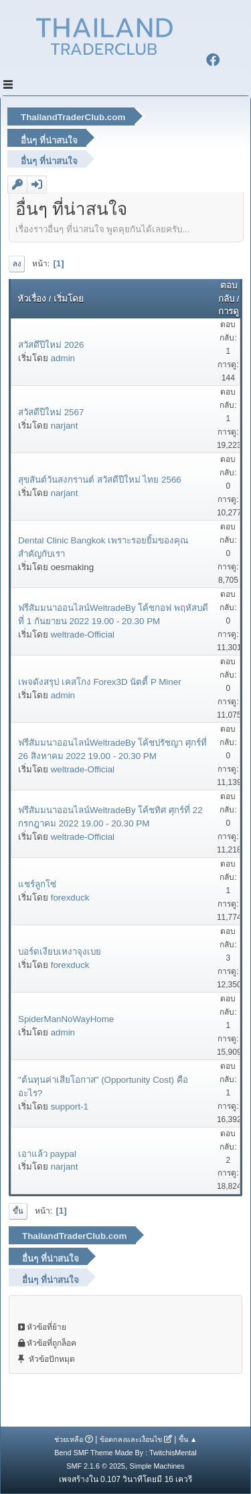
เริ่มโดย (69, 299)
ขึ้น (18, 1211)
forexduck (70, 898)
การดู (228, 311)
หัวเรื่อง (31, 299)
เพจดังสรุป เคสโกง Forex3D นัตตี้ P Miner (99, 682)
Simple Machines (157, 1466)
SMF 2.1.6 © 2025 (95, 1466)
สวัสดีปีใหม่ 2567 (51, 412)
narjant (64, 426)
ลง (17, 264)
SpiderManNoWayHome (66, 1019)
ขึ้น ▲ (188, 1439)
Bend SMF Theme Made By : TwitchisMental (125, 1453)
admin (63, 358)
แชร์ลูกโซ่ (37, 884)
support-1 (69, 1106)
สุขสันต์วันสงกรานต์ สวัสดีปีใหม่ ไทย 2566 (99, 480)
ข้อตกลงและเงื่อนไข (131, 1439)
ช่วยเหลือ (68, 1439)
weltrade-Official (82, 635)
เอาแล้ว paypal (47, 1154)
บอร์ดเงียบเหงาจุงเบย (59, 952)
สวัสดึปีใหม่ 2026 (51, 345)
